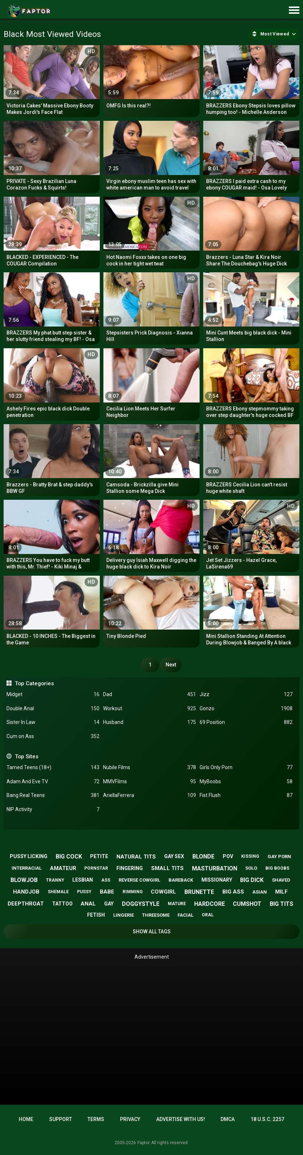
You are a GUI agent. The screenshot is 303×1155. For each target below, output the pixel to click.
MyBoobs (246, 782)
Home (26, 1119)
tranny (55, 880)
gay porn (279, 856)
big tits (281, 903)
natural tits (136, 856)
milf (281, 891)
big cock (69, 856)
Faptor (143, 1142)
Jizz (246, 694)
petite (99, 856)
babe (107, 891)
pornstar (96, 868)
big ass (233, 891)
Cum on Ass (53, 736)
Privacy (130, 1119)
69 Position (246, 722)
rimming (133, 891)
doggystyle (140, 903)
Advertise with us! (180, 1119)
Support (60, 1119)
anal (88, 903)
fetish (96, 915)
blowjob (24, 880)
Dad (149, 694)
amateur (63, 868)
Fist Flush (246, 795)
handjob (26, 891)
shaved (281, 880)
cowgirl (163, 891)
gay (109, 904)
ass (105, 880)
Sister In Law (53, 722)
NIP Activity (53, 809)
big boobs (277, 868)
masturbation (214, 868)
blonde (203, 856)
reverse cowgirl (139, 880)
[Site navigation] (294, 10)
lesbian (82, 880)
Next (171, 665)
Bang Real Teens (53, 795)
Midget (53, 694)
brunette (199, 891)
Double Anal (53, 709)
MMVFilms (149, 782)
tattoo (62, 904)
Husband (149, 722)
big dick (252, 880)
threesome (156, 915)
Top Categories (34, 683)
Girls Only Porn (246, 767)
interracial (27, 868)
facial (185, 915)
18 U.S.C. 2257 (267, 1119)
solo (251, 868)
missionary (216, 880)
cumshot (247, 903)
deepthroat (26, 903)
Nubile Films (149, 767)
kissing (250, 856)
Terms (96, 1119)
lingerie (123, 915)
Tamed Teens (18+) (53, 767)
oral (208, 914)
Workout (149, 709)
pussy (84, 891)
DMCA (228, 1119)
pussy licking (28, 856)
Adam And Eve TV (53, 782)
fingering (129, 868)
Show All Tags (152, 931)
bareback (180, 880)
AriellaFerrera (149, 795)
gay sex (174, 856)
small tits (167, 868)
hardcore (209, 903)
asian (259, 892)
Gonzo (246, 709)
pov (228, 856)
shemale (58, 891)
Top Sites (26, 756)
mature (177, 903)
